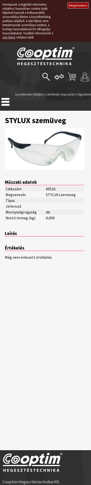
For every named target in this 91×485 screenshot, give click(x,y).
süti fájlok (9, 37)
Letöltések (52, 94)
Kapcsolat (67, 94)
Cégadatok (83, 94)
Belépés (39, 94)
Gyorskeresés (23, 94)
